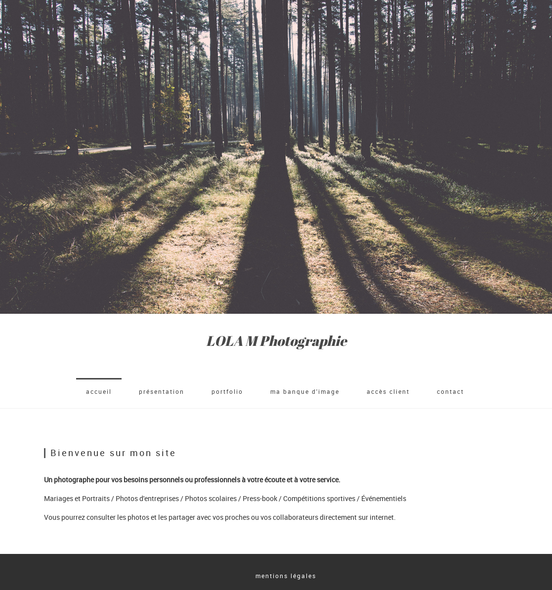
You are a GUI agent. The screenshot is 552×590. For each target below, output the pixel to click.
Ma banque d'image (305, 391)
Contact (450, 391)
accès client (388, 391)
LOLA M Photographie (276, 340)
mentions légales (285, 576)
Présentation (161, 391)
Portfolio (227, 391)
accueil (99, 391)
